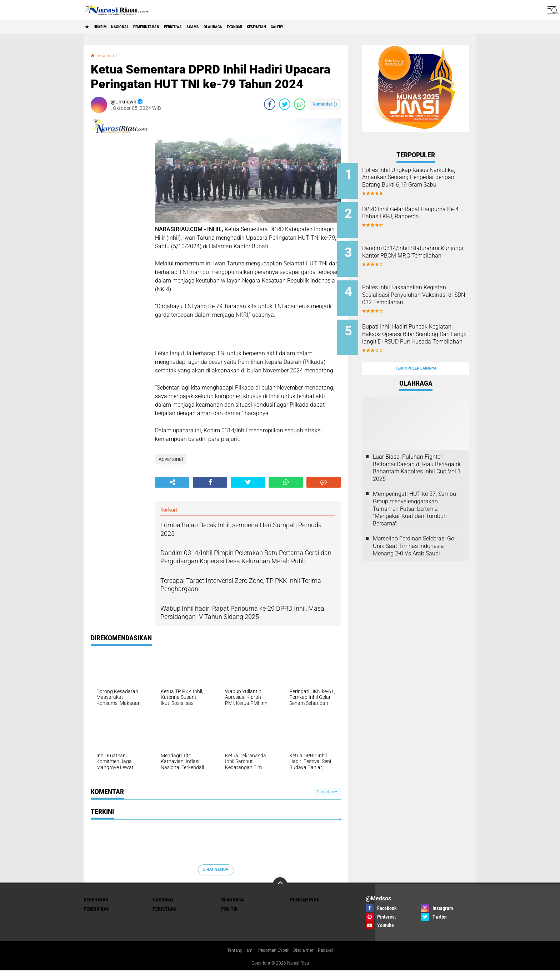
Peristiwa (209, 27)
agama (237, 27)
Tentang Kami (235, 951)
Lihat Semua (215, 869)
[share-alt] (172, 482)
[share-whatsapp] (299, 104)
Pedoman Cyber (273, 951)
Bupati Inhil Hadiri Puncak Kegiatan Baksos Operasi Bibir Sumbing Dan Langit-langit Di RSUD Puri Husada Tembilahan (425, 329)
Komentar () (324, 104)
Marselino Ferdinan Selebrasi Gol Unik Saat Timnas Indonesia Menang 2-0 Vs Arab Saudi (414, 526)
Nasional (136, 27)
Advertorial (111, 55)
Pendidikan (97, 909)
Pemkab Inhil (305, 900)
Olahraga (264, 27)
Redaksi (331, 951)
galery (353, 27)
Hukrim (108, 27)
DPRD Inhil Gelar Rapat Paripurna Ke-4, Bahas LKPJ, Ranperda (422, 213)
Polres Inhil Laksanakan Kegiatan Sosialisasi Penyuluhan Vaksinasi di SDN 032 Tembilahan (424, 289)
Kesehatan (324, 27)
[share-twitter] (284, 104)
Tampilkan (326, 791)
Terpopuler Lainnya (415, 349)
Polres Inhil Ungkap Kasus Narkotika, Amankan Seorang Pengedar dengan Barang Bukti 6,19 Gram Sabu (423, 181)
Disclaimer (306, 951)
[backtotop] (280, 884)
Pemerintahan (172, 27)
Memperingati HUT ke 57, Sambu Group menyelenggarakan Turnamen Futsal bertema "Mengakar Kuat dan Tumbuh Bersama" (414, 489)
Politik (229, 909)
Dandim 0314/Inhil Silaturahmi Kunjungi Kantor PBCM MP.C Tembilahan (422, 249)
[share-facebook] (269, 104)
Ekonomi (294, 27)
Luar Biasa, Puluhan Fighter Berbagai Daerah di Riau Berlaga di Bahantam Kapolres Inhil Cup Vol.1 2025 (417, 448)
